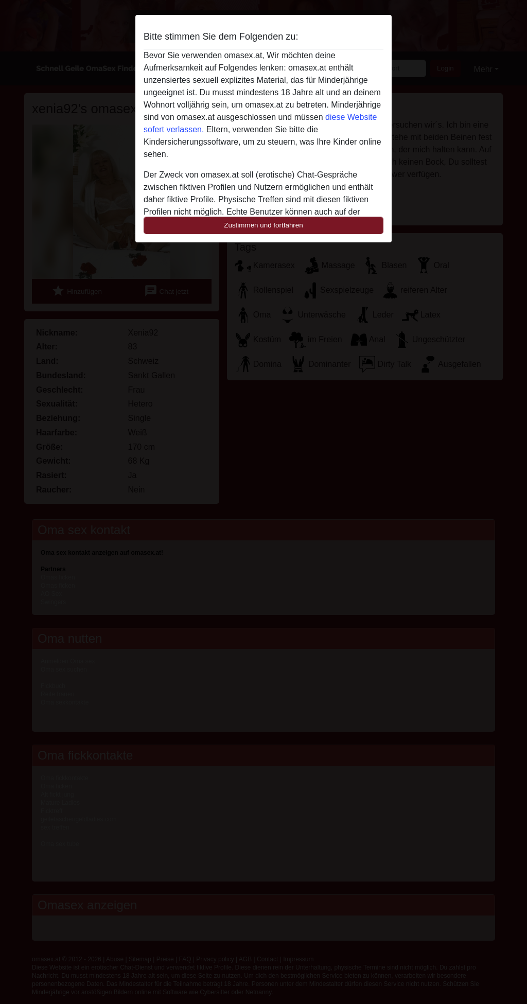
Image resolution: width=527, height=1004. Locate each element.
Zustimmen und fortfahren (263, 225)
